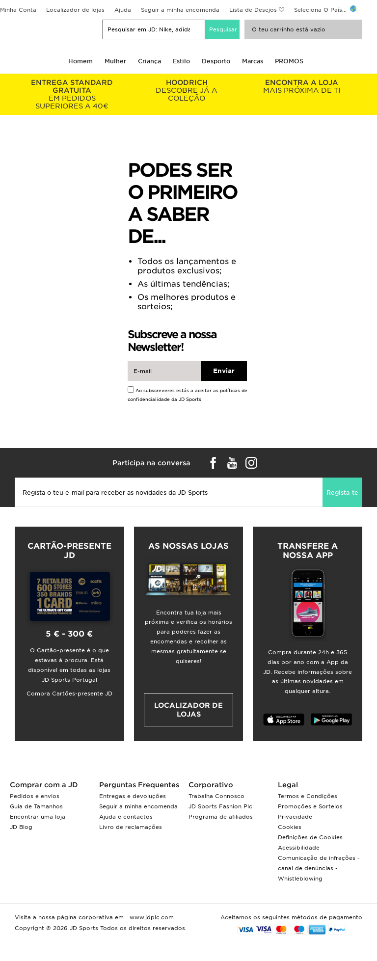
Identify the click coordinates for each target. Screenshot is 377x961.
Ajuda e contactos (126, 816)
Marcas (252, 61)
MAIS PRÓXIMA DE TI (301, 86)
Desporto (216, 61)
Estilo (181, 61)
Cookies (289, 827)
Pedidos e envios (34, 796)
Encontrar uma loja (37, 816)
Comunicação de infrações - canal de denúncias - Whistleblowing (319, 868)
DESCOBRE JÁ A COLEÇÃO (187, 90)
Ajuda (122, 9)
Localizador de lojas (75, 9)
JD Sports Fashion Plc (220, 806)
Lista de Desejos (253, 9)
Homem (80, 61)
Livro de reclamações (130, 827)
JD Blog (21, 827)
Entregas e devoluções (132, 796)
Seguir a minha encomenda (180, 9)
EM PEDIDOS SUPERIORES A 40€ (72, 94)
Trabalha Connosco (216, 796)
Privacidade (295, 816)
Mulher (115, 61)
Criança (149, 61)
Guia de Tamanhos (36, 806)
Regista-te (342, 492)
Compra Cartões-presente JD (69, 693)
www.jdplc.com (151, 917)
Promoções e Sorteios (310, 806)
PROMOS (289, 61)
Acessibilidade (299, 847)
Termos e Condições (307, 796)
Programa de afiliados (220, 816)
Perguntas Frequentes (139, 785)
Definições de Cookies (310, 837)
